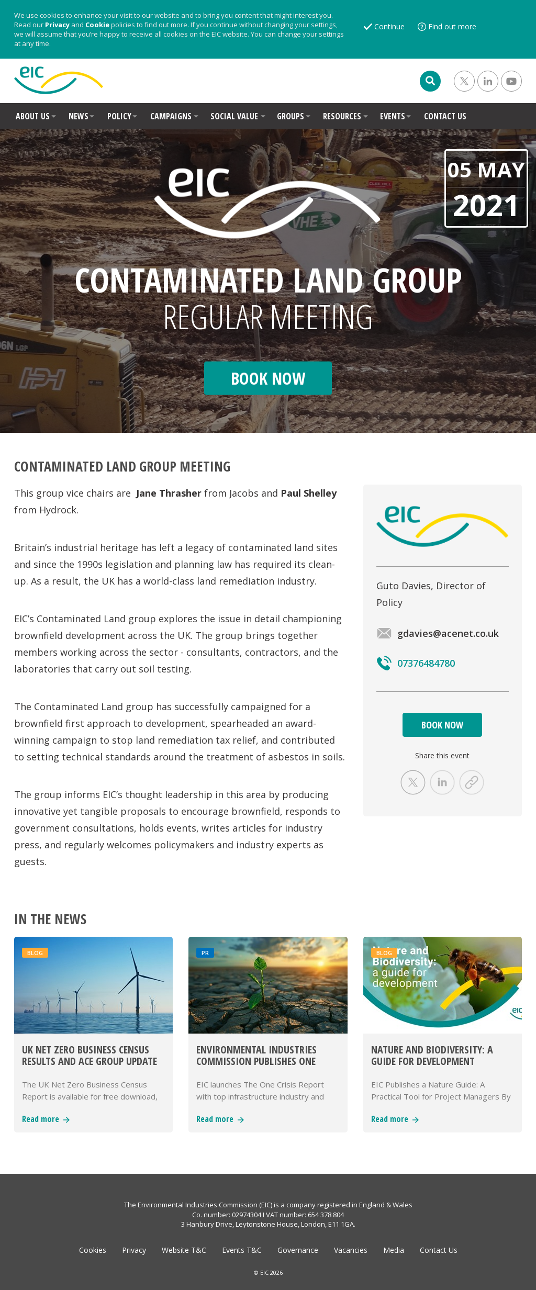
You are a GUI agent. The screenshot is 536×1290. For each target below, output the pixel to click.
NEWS (78, 116)
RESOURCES (342, 116)
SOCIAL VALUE (234, 116)
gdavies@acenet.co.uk (437, 633)
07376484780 (415, 663)
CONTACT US (445, 116)
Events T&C (242, 1250)
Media (393, 1250)
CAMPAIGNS (171, 116)
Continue (389, 26)
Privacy (57, 24)
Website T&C (184, 1250)
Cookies (92, 1250)
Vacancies (350, 1250)
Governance (297, 1250)
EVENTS (392, 116)
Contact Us (438, 1250)
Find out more (452, 26)
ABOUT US (33, 116)
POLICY (119, 116)
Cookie (97, 24)
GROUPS (290, 116)
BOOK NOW (442, 725)
